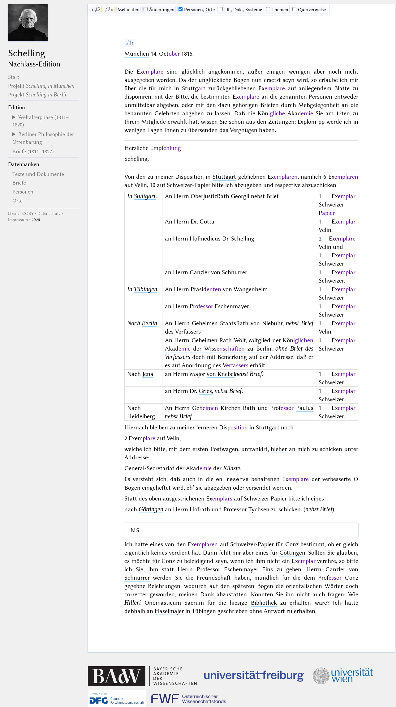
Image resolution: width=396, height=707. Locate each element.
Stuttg (193, 88)
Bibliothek (264, 602)
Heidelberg (141, 416)
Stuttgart (224, 176)
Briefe (19, 183)
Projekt (41, 86)
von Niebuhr (266, 323)
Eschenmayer (232, 306)
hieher (279, 449)
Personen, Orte (197, 9)
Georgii (240, 196)
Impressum (18, 219)
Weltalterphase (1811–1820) (40, 121)
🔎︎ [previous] (97, 9)
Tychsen (258, 509)
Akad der (213, 468)
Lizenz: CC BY (21, 213)
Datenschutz (49, 213)
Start (13, 77)
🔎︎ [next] (107, 9)
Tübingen (145, 289)
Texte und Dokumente (38, 174)
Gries (205, 390)
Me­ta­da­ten (129, 9)
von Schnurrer (229, 272)
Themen (277, 9)
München (136, 53)
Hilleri (134, 602)
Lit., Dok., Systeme (240, 9)
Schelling (242, 238)
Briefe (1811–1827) (33, 151)
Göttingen (151, 508)
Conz (292, 543)
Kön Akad (285, 113)
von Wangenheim (245, 289)
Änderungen (159, 9)
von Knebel (221, 373)
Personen (22, 192)
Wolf (240, 340)
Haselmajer (169, 610)
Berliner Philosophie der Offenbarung (43, 138)
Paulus (304, 407)
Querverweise (309, 9)
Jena (147, 373)
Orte (17, 201)
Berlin (149, 323)
